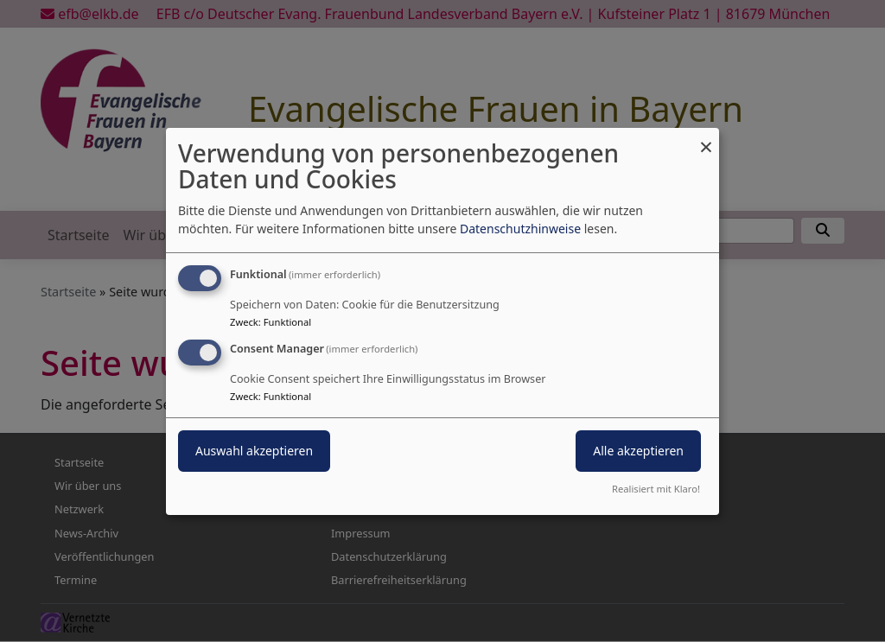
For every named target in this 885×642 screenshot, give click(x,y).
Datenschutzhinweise (520, 228)
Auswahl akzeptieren (254, 450)
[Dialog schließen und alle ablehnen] (706, 138)
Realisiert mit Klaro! (656, 488)
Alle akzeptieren (638, 450)
